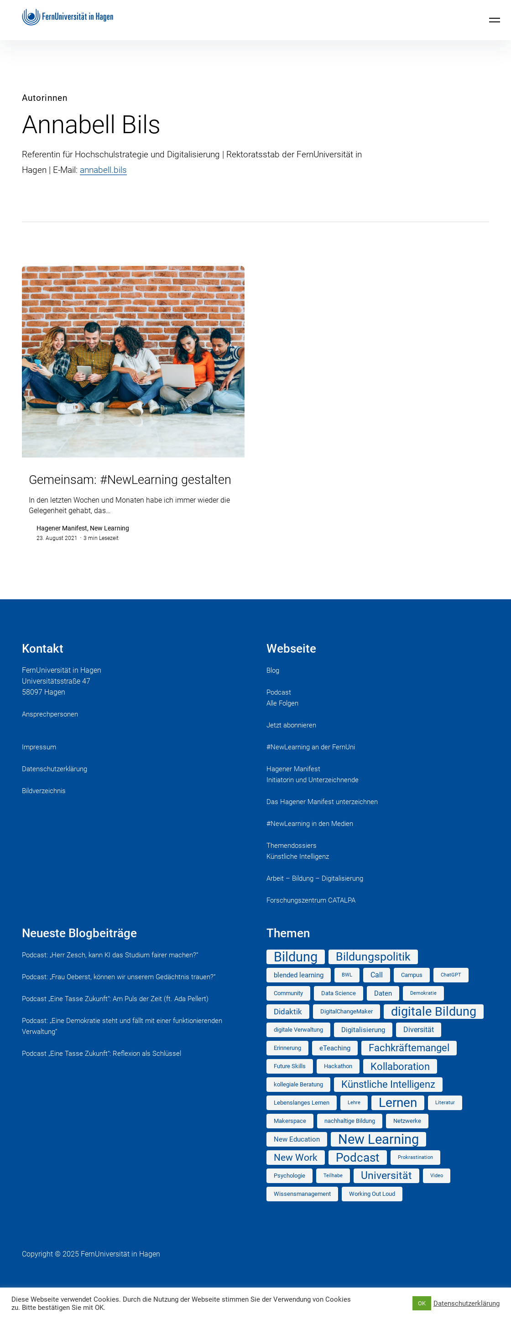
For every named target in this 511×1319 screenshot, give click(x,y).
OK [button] (422, 1303)
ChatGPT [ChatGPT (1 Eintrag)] (451, 990)
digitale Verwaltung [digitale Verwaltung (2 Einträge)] (298, 1045)
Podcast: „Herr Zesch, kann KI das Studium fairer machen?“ (116, 970)
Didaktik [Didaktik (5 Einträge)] (288, 1027)
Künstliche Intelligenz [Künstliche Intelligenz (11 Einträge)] (388, 1100)
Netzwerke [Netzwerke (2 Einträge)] (407, 1136)
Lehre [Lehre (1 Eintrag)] (354, 1118)
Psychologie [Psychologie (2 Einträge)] (289, 1191)
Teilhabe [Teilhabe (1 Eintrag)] (333, 1191)
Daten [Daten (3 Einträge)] (383, 1009)
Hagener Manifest (294, 784)
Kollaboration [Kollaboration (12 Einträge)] (400, 1082)
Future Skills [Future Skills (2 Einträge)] (290, 1081)
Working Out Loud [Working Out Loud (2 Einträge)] (372, 1209)
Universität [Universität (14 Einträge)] (386, 1191)
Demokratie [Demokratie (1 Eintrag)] (423, 1009)
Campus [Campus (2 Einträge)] (411, 990)
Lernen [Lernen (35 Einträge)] (398, 1118)
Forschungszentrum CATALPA (314, 915)
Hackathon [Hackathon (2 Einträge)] (338, 1081)
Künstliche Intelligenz (300, 871)
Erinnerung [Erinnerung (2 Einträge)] (287, 1063)
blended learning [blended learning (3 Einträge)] (298, 991)
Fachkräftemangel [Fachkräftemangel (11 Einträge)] (409, 1063)
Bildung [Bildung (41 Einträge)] (296, 972)
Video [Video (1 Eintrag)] (436, 1191)
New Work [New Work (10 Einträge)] (296, 1173)
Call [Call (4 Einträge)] (376, 990)
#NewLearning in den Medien (313, 839)
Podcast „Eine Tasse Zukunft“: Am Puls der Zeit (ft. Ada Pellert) (122, 1014)
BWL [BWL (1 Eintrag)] (347, 990)
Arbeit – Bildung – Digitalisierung (319, 893)
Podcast (279, 707)
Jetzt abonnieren (293, 740)
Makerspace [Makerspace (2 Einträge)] (290, 1136)
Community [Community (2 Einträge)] (288, 1008)
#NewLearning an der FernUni (313, 762)
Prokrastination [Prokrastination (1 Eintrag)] (415, 1173)
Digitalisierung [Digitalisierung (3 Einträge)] (363, 1045)
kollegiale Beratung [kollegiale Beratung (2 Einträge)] (298, 1099)
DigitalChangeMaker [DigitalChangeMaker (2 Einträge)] (346, 1026)
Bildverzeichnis (46, 806)
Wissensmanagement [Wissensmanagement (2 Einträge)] (302, 1209)
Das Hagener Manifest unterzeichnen (325, 817)
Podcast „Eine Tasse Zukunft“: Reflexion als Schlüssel (107, 1069)
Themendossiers (293, 861)
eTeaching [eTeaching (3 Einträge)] (334, 1063)
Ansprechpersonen (52, 729)
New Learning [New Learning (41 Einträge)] (378, 1155)
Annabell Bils (91, 124)
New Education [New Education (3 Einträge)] (297, 1155)
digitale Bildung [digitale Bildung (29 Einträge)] (433, 1027)
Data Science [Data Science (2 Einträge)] (338, 1008)
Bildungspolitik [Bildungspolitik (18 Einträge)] (373, 972)
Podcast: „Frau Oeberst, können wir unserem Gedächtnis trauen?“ (125, 992)
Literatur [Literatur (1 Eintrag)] (445, 1118)
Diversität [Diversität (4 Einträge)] (418, 1045)
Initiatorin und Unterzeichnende (316, 795)
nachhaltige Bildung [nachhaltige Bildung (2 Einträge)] (349, 1136)
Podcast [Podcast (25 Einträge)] (358, 1173)
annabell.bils (103, 170)
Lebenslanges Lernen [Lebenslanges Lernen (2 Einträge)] (301, 1118)
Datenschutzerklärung (57, 784)
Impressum (40, 762)
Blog (273, 685)
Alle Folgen (284, 718)
